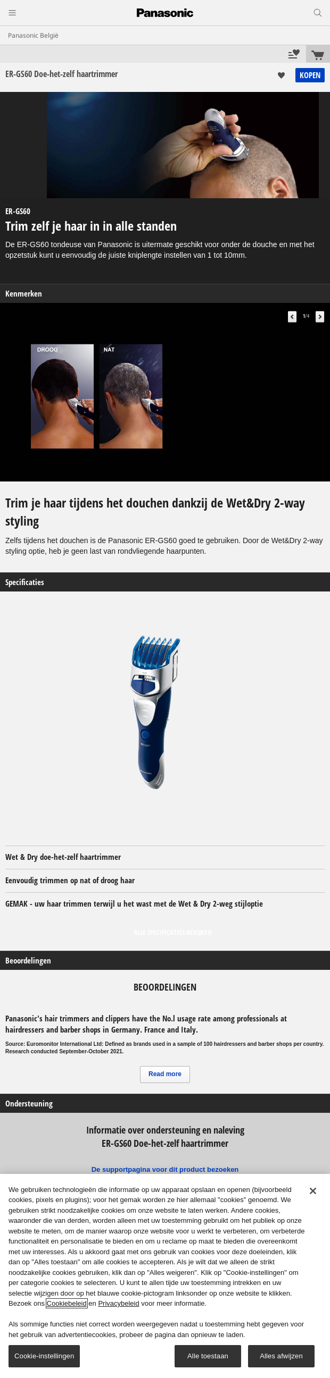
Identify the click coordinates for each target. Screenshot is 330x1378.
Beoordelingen (28, 960)
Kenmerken (23, 293)
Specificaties (24, 582)
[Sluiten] (313, 1191)
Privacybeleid (118, 1303)
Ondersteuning (29, 1103)
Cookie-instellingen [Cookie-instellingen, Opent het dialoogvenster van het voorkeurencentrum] (44, 1356)
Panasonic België (33, 35)
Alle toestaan (207, 1356)
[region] (165, 1276)
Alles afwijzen (281, 1356)
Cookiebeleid (67, 1303)
